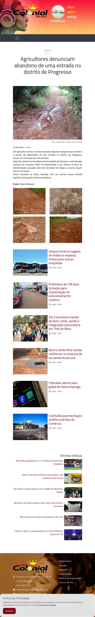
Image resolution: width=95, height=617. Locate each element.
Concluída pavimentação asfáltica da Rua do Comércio (65, 419)
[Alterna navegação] (17, 38)
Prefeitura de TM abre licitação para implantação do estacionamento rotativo (64, 292)
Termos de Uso (66, 582)
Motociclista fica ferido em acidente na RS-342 (41, 517)
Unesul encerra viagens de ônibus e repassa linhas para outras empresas (65, 257)
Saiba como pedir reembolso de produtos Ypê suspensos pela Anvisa (42, 476)
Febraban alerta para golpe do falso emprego (64, 384)
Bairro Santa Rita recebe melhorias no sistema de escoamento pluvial (65, 353)
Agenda (62, 565)
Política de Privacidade (70, 578)
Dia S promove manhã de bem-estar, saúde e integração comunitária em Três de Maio (64, 323)
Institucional (65, 561)
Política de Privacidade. (47, 605)
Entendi (9, 611)
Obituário (63, 569)
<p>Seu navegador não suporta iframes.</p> (62, 27)
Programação (65, 574)
